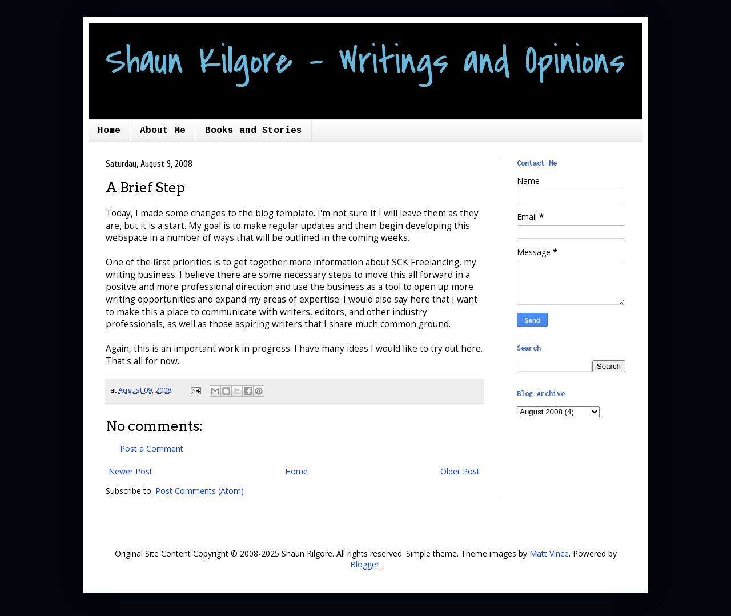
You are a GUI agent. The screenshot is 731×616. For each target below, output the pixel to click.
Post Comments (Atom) (199, 490)
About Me (163, 131)
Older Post (460, 471)
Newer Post (130, 471)
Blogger (364, 564)
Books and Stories (253, 131)
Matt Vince (549, 553)
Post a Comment (151, 448)
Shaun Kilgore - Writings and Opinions (365, 61)
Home (109, 131)
